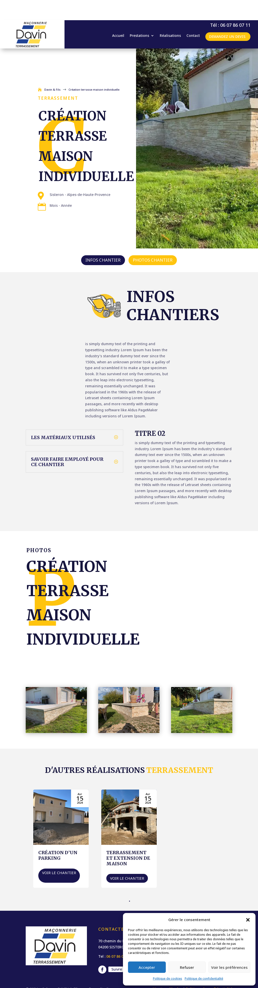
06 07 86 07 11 (118, 936)
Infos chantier (103, 240)
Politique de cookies (167, 978)
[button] (247, 919)
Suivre (116, 949)
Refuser (187, 967)
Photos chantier (153, 240)
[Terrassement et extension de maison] (129, 818)
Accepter (147, 967)
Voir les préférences (229, 967)
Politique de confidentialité (204, 978)
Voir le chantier (59, 852)
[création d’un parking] (61, 818)
